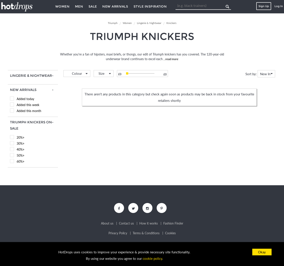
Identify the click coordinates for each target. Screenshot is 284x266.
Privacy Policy (117, 233)
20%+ (20, 137)
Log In (278, 6)
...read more (170, 59)
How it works (148, 223)
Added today (25, 99)
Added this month (29, 111)
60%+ (20, 161)
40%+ (20, 149)
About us (107, 223)
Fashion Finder (173, 223)
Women (62, 6)
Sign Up (263, 6)
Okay (262, 252)
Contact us (126, 223)
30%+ (20, 143)
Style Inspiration (150, 6)
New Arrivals (115, 6)
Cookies (170, 233)
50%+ (20, 155)
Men (79, 6)
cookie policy (152, 258)
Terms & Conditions (146, 233)
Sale (93, 6)
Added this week (28, 105)
